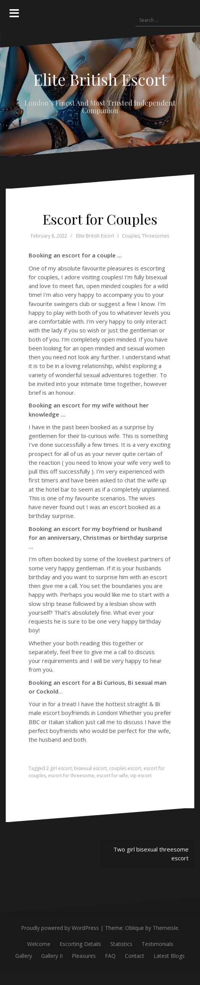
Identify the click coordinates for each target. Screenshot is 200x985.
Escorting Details (80, 944)
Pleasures (84, 955)
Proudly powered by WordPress (60, 927)
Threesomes (155, 236)
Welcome (38, 944)
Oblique (134, 927)
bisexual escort (90, 768)
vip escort (141, 775)
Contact (134, 955)
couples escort (125, 768)
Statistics (121, 944)
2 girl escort (59, 768)
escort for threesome (71, 775)
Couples (131, 236)
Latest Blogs (169, 955)
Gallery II (52, 955)
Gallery (23, 955)
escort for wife (112, 775)
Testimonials (157, 944)
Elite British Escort (100, 79)
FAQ (110, 955)
